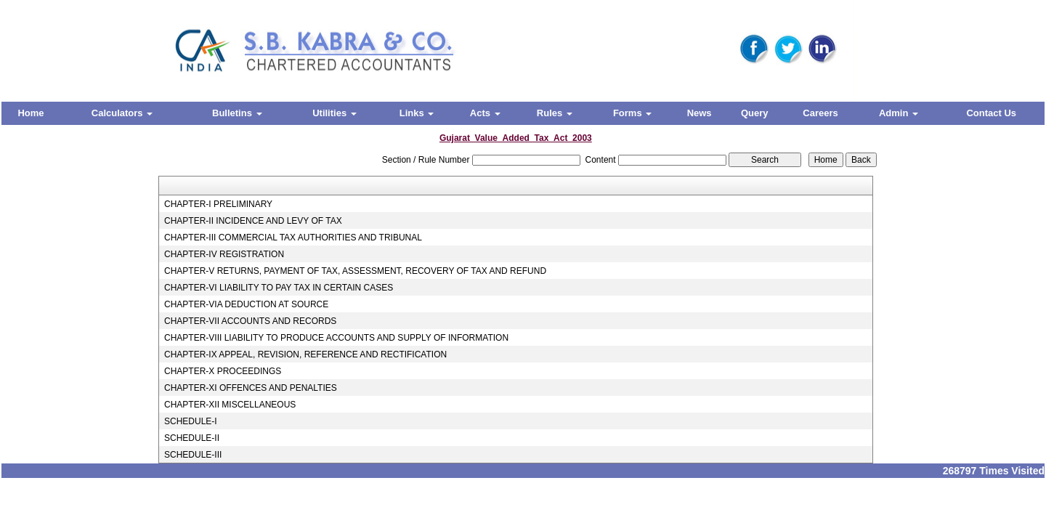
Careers (820, 113)
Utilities (334, 113)
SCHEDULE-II (191, 438)
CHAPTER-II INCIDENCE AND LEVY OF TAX (253, 221)
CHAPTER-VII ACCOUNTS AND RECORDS (250, 321)
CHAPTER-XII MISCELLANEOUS (230, 405)
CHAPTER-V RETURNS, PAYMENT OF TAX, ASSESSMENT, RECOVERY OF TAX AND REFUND (355, 271)
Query (755, 113)
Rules (554, 113)
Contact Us (991, 113)
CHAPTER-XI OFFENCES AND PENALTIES (250, 388)
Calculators (122, 113)
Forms (632, 113)
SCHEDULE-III (193, 455)
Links (417, 113)
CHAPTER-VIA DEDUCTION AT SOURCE (246, 304)
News (699, 113)
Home (30, 113)
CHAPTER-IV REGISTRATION (224, 254)
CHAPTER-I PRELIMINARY (218, 204)
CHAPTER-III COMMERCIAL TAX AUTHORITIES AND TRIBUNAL (293, 237)
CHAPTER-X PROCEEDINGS (222, 371)
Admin (898, 113)
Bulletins (237, 113)
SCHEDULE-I (190, 421)
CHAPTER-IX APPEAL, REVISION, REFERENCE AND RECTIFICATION (305, 354)
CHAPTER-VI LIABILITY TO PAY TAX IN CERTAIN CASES (278, 288)
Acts (485, 113)
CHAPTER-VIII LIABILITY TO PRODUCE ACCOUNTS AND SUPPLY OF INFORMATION (336, 338)
